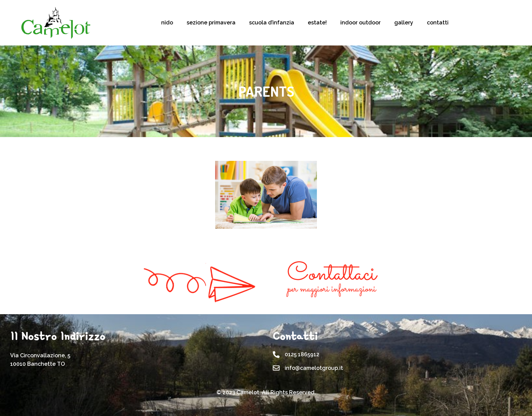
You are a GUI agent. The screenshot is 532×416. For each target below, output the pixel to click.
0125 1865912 (302, 354)
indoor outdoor (360, 22)
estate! (317, 22)
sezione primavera (211, 22)
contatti (438, 22)
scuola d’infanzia (271, 22)
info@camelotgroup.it (314, 368)
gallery (403, 22)
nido (167, 22)
